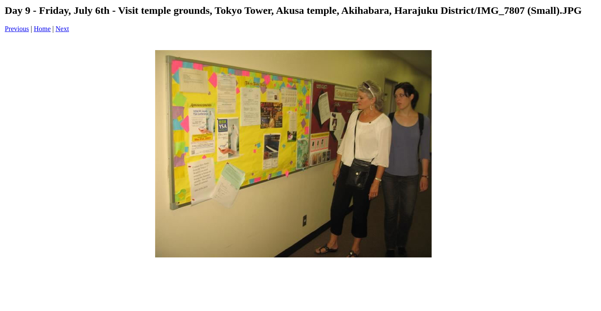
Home (42, 28)
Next (62, 28)
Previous (17, 28)
